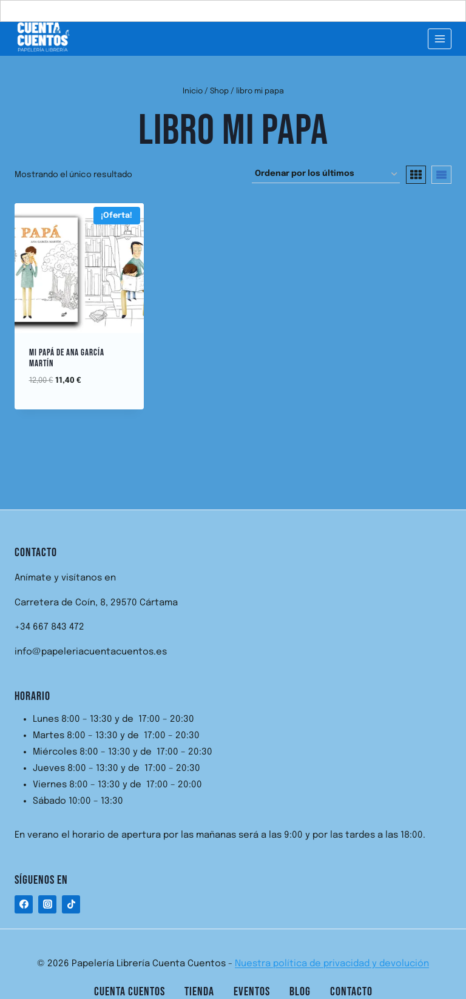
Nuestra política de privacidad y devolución (332, 964)
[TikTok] (71, 904)
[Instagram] (47, 904)
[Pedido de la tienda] (326, 174)
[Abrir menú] (439, 39)
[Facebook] (24, 904)
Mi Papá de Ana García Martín (66, 358)
